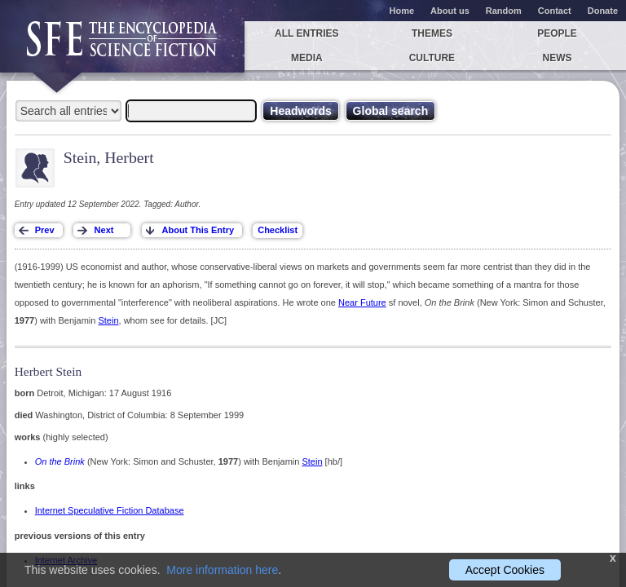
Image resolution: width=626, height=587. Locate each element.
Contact (554, 10)
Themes (432, 33)
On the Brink (60, 461)
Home (402, 10)
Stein (108, 320)
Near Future (362, 302)
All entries (306, 33)
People (557, 33)
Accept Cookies (504, 569)
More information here (222, 569)
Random (504, 10)
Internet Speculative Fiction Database (109, 510)
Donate (603, 10)
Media (307, 58)
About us (450, 10)
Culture (432, 58)
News (557, 58)
